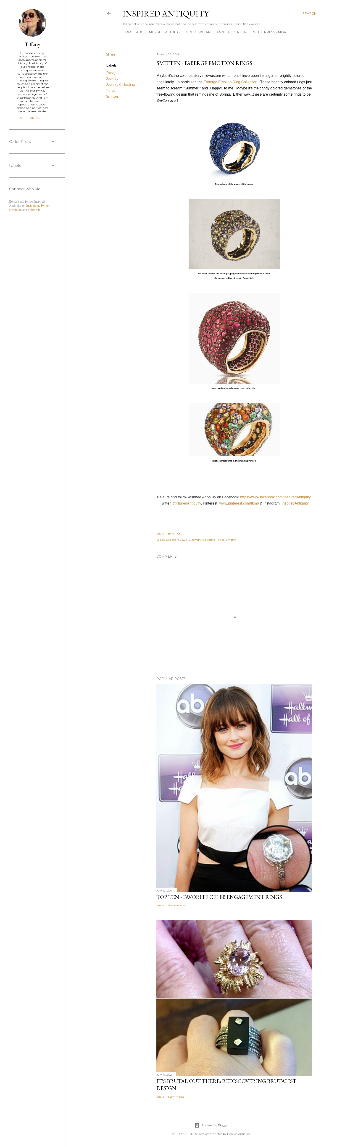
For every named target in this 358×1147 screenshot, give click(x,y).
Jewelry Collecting (120, 85)
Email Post (174, 533)
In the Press (263, 32)
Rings (110, 91)
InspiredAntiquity (295, 503)
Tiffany (32, 44)
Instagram (32, 205)
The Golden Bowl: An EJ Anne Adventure (209, 32)
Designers (114, 73)
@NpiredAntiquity (187, 503)
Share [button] (110, 54)
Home (128, 32)
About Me (145, 32)
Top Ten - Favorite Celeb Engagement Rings (219, 896)
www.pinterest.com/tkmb (239, 503)
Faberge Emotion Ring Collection (230, 82)
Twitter (45, 205)
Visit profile (32, 118)
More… (284, 32)
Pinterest (33, 210)
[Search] (310, 13)
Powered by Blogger (211, 1125)
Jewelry (112, 79)
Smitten (112, 96)
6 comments (175, 1096)
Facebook (15, 210)
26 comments (176, 905)
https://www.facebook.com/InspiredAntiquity (275, 497)
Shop (162, 32)
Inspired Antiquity (166, 13)
